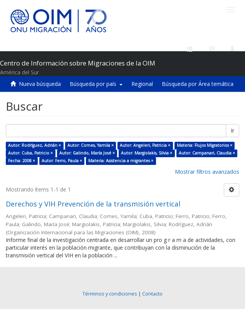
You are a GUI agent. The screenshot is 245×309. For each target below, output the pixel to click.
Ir (232, 130)
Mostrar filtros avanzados (207, 171)
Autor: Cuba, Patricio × (30, 153)
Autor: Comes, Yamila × (90, 145)
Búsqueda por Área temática (197, 83)
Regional (142, 83)
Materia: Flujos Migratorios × (204, 145)
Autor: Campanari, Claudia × (207, 153)
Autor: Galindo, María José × (87, 153)
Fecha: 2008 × (21, 160)
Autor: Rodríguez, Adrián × (34, 145)
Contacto (152, 294)
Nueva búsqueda (40, 83)
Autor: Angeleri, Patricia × (145, 145)
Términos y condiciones (109, 294)
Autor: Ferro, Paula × (62, 160)
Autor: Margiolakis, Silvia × (146, 153)
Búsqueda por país (96, 83)
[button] (212, 48)
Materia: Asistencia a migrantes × (120, 160)
